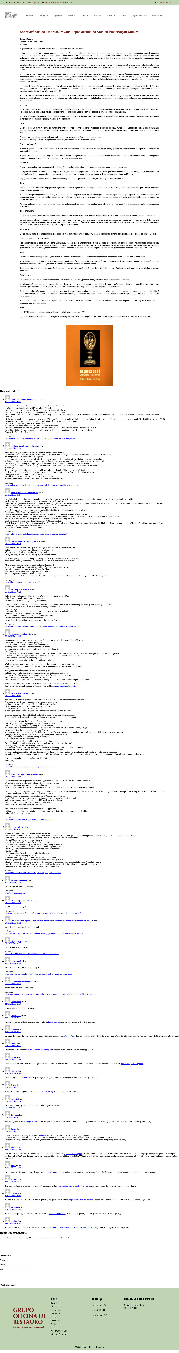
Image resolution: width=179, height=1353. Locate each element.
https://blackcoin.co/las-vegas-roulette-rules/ (22, 582)
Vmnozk (14, 1179)
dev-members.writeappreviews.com (25, 981)
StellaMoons (16, 1002)
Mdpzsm (14, 1207)
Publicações (111, 16)
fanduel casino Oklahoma (48, 1135)
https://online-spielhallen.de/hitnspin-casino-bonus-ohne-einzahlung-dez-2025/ (36, 534)
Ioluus (13, 1166)
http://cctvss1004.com (19, 941)
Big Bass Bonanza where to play (39, 1050)
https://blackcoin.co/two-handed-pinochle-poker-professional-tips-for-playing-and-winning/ (41, 626)
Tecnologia (84, 16)
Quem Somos (28, 16)
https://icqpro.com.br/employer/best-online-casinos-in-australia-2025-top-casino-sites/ (38, 974)
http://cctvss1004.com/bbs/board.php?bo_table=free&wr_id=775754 (32, 954)
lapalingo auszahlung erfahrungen (25, 446)
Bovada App (69, 1036)
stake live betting (46, 1091)
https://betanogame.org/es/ (55, 1172)
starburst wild (27, 1078)
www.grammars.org (19, 880)
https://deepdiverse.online (21, 900)
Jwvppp (14, 1071)
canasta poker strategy (20, 590)
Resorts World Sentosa (20, 693)
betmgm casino (31, 1121)
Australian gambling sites (66, 686)
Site (1, 1272)
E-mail (2, 1267)
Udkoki (14, 1193)
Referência (97, 16)
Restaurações (43, 16)
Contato (123, 16)
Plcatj (13, 1043)
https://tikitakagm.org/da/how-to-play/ (74, 1186)
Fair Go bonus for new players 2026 (25, 541)
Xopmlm (14, 1115)
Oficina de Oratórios (159, 16)
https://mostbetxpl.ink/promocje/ (82, 1200)
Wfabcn (14, 1221)
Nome (2, 1263)
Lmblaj (14, 1099)
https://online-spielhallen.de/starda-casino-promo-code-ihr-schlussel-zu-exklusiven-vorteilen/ (41, 485)
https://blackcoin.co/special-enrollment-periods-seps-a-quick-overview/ (33, 873)
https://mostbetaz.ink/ (57, 1214)
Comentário (5, 1259)
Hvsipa (13, 1129)
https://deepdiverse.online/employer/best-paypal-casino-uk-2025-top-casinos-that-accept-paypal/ (43, 913)
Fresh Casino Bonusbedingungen (24, 399)
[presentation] (17, 1279)
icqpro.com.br (16, 961)
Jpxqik (13, 1057)
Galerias (71, 16)
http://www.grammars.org (15, 893)
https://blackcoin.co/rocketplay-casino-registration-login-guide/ (30, 819)
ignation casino (54, 1022)
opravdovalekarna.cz (13, 1108)
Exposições (58, 16)
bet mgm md (20, 1008)
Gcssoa (13, 1085)
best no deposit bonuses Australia (24, 774)
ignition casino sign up (73, 1154)
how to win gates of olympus (132, 1064)
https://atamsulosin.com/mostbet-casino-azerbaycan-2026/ (70, 1228)
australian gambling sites (21, 634)
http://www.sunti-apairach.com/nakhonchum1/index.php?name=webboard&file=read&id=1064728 (52, 921)
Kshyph (14, 1147)
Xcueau (14, 1029)
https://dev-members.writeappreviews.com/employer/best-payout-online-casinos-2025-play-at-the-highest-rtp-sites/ (50, 994)
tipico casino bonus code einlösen (24, 493)
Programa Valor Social (139, 16)
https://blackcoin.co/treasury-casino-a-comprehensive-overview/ (30, 767)
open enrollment (17, 827)
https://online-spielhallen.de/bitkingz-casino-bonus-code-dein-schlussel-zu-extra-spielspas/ (40, 438)
